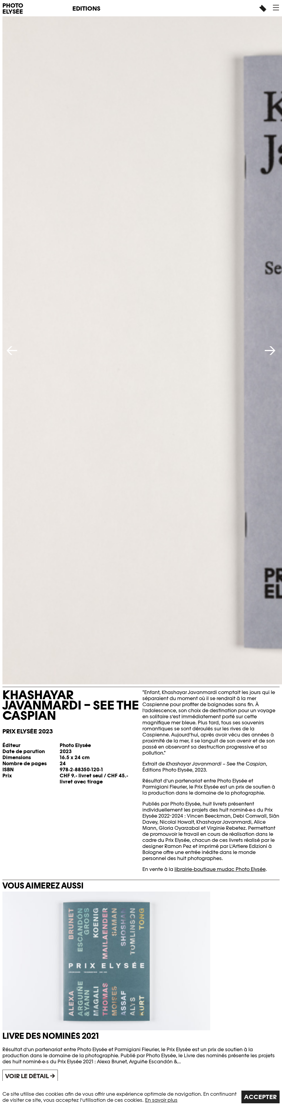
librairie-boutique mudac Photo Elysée (220, 869)
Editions (86, 8)
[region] (141, 1097)
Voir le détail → (30, 1076)
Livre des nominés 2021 (50, 1036)
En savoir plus (161, 1100)
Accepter (260, 1097)
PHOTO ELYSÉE (12, 8)
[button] (275, 7)
